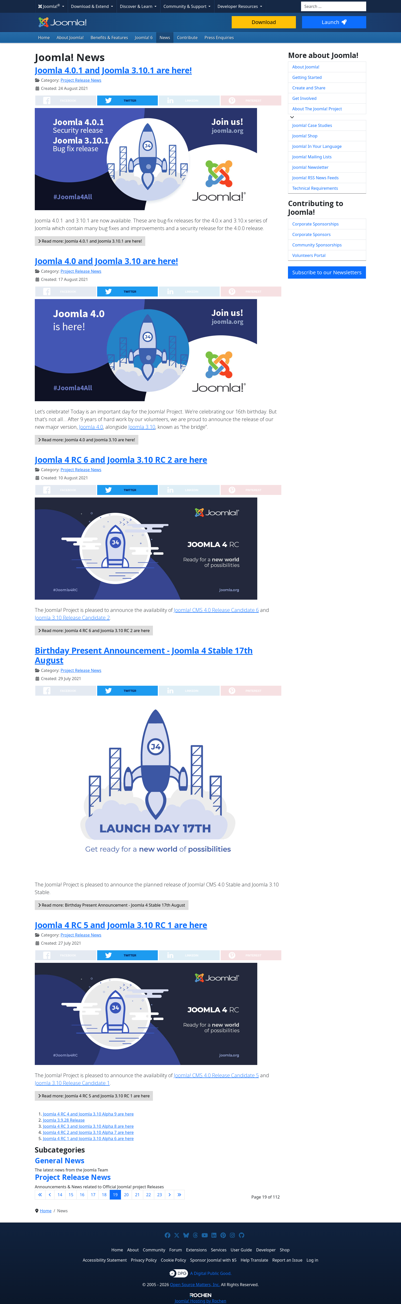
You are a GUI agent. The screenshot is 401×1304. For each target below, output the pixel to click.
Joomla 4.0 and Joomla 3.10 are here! (106, 260)
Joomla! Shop (304, 136)
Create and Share (308, 88)
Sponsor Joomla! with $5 (213, 1260)
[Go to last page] (179, 1195)
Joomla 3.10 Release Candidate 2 (72, 617)
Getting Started (307, 77)
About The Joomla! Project (317, 109)
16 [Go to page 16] (82, 1195)
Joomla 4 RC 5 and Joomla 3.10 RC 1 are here (121, 924)
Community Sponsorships (317, 245)
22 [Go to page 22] (148, 1195)
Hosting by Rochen (200, 1301)
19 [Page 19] (115, 1195)
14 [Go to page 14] (60, 1195)
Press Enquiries (219, 37)
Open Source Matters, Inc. (195, 1284)
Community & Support (185, 6)
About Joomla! (70, 37)
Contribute (187, 37)
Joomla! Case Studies (312, 125)
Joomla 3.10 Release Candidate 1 (72, 1083)
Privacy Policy (144, 1260)
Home (44, 37)
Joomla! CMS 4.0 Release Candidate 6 (216, 610)
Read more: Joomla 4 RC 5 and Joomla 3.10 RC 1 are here (94, 1096)
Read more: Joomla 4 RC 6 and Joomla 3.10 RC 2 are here (94, 630)
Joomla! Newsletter (310, 167)
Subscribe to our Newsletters (327, 272)
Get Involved (304, 98)
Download (264, 22)
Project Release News (81, 80)
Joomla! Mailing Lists (312, 157)
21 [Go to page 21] (137, 1195)
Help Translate (254, 1260)
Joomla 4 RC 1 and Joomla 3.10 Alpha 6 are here (88, 1138)
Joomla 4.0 (91, 426)
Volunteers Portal (309, 255)
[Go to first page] (40, 1195)
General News (59, 1160)
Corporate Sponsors (311, 234)
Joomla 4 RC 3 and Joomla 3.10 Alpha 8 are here (88, 1126)
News (165, 37)
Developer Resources (238, 6)
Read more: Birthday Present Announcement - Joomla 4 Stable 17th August (111, 905)
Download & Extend (90, 6)
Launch (334, 22)
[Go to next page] (169, 1195)
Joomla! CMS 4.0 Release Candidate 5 (216, 1075)
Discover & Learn (136, 6)
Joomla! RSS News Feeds (315, 178)
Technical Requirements (315, 188)
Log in (312, 1260)
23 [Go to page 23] (159, 1195)
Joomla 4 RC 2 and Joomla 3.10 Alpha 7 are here (88, 1132)
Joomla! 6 (144, 37)
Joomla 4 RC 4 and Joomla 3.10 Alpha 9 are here (88, 1114)
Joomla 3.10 (141, 426)
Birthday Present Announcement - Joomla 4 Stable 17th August (144, 655)
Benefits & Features (109, 37)
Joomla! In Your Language (317, 146)
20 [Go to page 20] (126, 1195)
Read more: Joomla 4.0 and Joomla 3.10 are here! (86, 440)
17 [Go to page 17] (93, 1195)
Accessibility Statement (105, 1260)
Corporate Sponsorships (315, 224)
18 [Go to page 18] (104, 1195)
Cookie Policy (173, 1260)
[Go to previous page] (49, 1195)
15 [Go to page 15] (71, 1195)
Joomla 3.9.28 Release (64, 1120)
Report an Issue (287, 1260)
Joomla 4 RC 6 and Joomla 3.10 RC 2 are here (121, 459)
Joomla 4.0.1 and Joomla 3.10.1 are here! (113, 70)
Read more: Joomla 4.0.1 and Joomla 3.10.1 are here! (90, 241)
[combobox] (333, 6)
